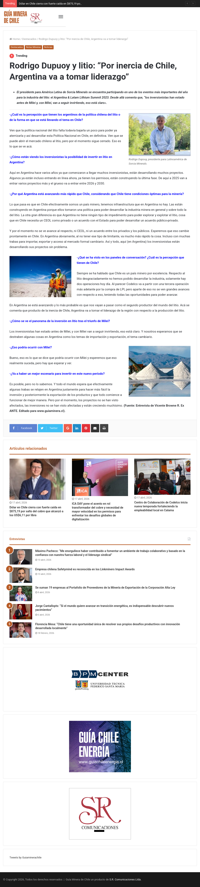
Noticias (48, 47)
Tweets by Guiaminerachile (25, 857)
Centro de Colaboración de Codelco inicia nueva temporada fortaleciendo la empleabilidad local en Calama (160, 506)
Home (14, 39)
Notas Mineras (33, 47)
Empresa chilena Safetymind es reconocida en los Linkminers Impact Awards (85, 569)
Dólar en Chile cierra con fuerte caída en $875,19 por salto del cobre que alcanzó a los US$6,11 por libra (36, 511)
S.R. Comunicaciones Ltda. (125, 879)
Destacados (29, 39)
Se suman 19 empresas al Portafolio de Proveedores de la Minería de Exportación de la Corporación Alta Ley (105, 587)
